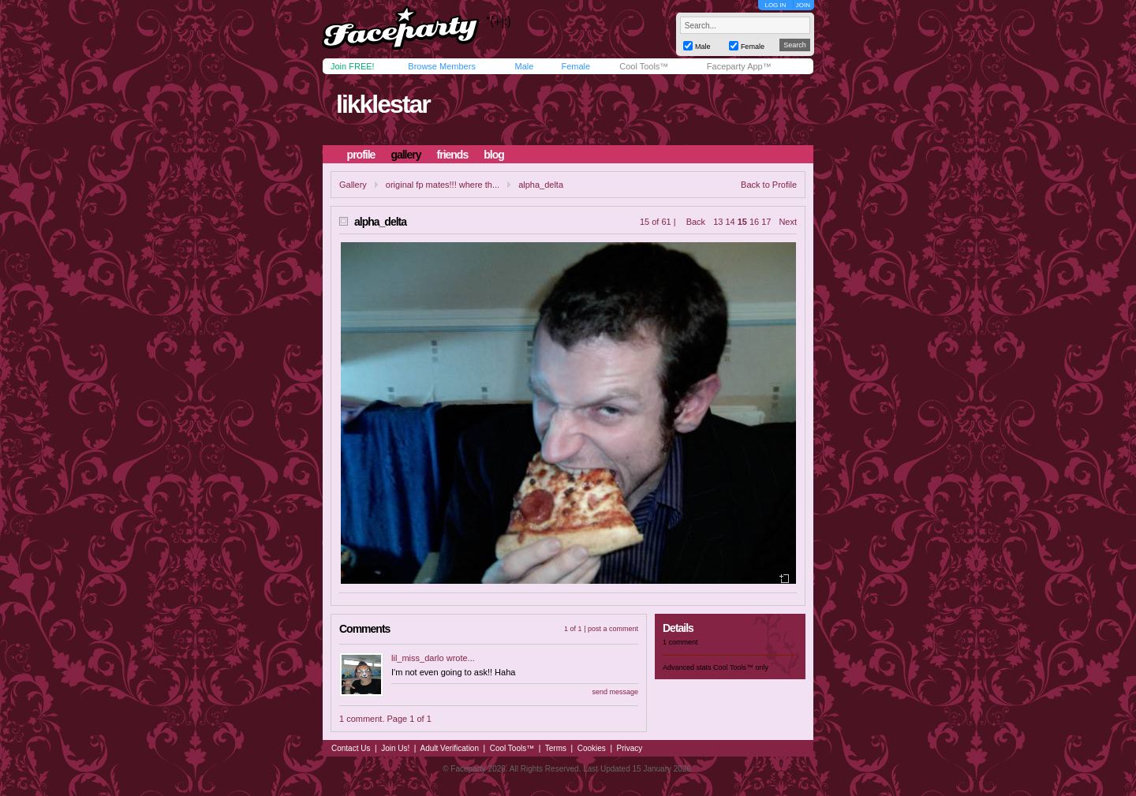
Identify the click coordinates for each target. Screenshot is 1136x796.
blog (494, 154)
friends (453, 154)
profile (361, 154)
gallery (405, 154)
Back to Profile (769, 184)
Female (575, 66)
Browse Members (442, 66)
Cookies (591, 748)
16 (754, 221)
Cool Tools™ (643, 66)
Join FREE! (353, 66)
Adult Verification (449, 748)
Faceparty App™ (739, 66)
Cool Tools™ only (740, 667)
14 (729, 221)
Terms (555, 748)
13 (718, 221)
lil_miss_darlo (417, 658)
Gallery (353, 184)
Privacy (630, 748)
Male (523, 66)
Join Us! (395, 748)
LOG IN (775, 5)
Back (695, 221)
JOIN (803, 5)
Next (788, 221)
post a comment (613, 629)
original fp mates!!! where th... (442, 184)
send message (615, 692)
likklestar (383, 104)
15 (742, 221)
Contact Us (350, 748)
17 (766, 221)
